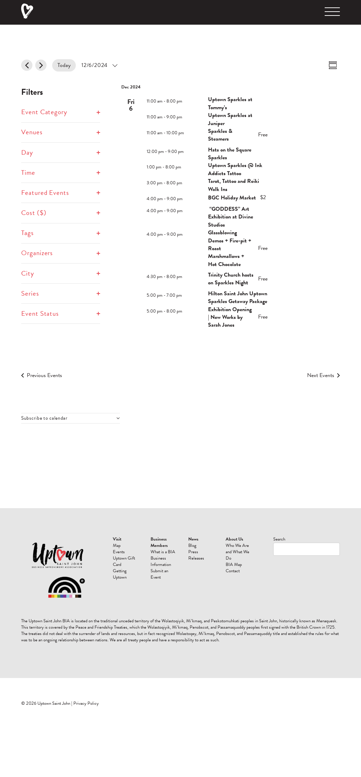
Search (279, 539)
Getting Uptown (120, 574)
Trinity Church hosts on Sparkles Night (230, 279)
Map (117, 545)
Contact (233, 570)
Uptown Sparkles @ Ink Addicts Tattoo (235, 169)
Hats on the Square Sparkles (229, 154)
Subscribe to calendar (44, 418)
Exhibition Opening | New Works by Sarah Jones (230, 317)
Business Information (161, 561)
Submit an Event (159, 574)
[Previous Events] (26, 65)
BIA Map (234, 564)
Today (64, 65)
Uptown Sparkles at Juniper (230, 119)
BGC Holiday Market (232, 197)
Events (119, 551)
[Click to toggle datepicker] (99, 65)
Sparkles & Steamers (220, 135)
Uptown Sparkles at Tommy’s (230, 103)
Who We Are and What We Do (237, 552)
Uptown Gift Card (124, 561)
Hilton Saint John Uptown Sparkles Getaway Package (237, 297)
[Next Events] (41, 65)
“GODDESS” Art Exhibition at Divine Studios (230, 217)
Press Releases (196, 555)
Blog (192, 545)
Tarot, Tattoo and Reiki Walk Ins (233, 185)
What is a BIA (163, 551)
